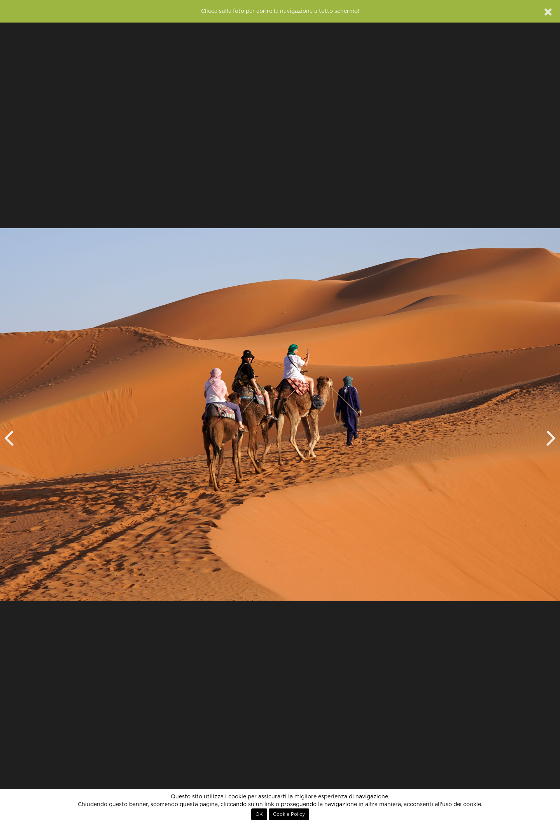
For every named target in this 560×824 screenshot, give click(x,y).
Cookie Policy (289, 814)
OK (259, 814)
